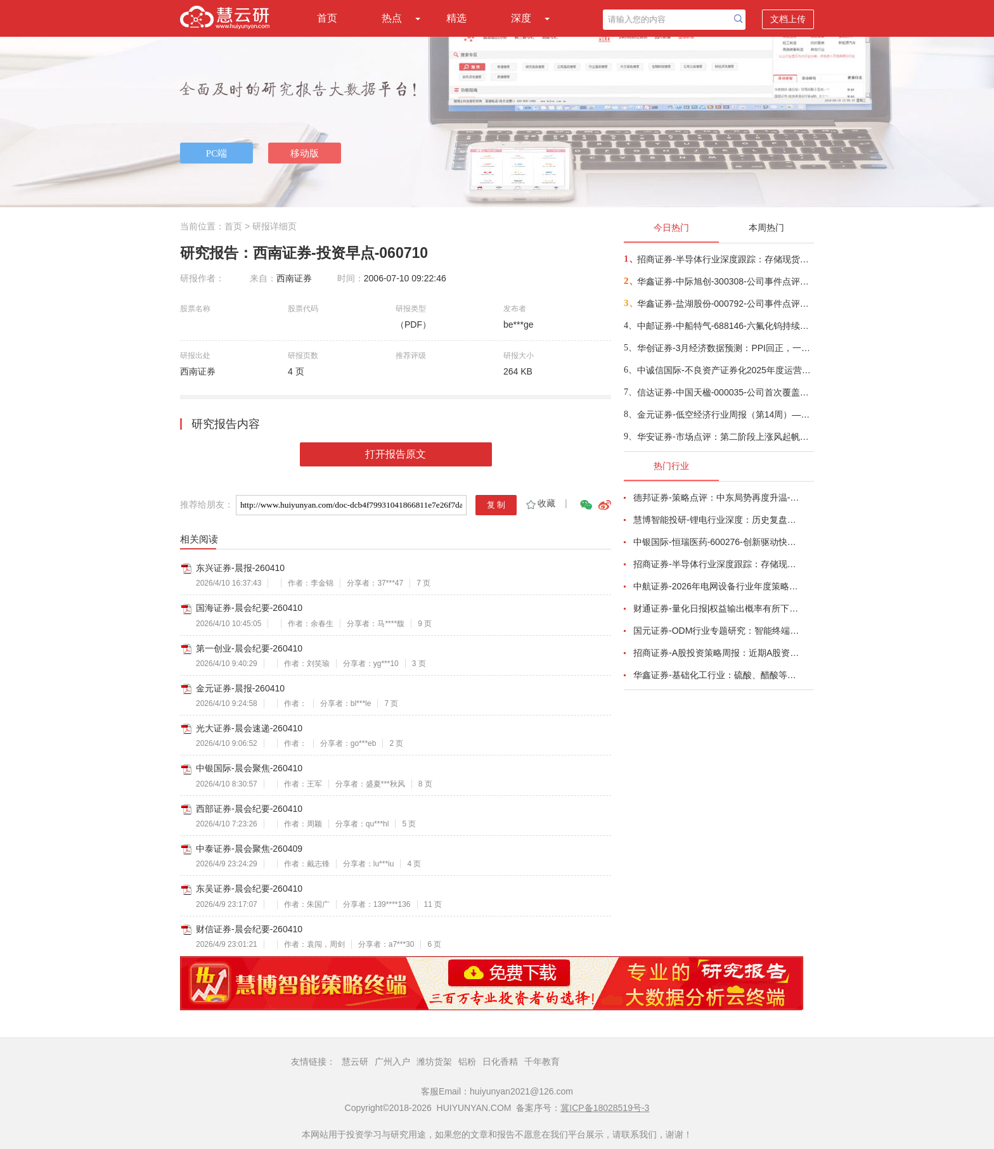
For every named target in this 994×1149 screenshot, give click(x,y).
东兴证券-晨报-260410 (240, 568)
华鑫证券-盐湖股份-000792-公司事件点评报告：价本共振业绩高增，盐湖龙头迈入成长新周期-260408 (725, 303)
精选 (456, 18)
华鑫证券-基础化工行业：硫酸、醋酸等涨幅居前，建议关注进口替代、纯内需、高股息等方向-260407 (716, 675)
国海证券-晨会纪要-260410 (249, 608)
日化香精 (500, 1061)
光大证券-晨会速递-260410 (249, 728)
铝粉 (467, 1061)
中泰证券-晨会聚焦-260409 (249, 849)
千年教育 (542, 1061)
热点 (392, 18)
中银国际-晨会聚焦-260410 (249, 768)
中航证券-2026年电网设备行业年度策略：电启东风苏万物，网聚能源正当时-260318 (716, 586)
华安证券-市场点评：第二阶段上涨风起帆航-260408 (725, 437)
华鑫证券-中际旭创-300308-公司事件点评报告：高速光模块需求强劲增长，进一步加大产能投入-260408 (725, 281)
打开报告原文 (395, 454)
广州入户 (392, 1061)
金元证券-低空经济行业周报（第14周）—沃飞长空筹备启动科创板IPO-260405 (725, 414)
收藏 (539, 503)
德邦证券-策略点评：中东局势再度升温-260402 (716, 497)
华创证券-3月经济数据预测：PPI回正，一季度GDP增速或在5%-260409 (725, 348)
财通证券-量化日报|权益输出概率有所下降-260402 (716, 608)
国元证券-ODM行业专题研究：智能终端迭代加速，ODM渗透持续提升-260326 (716, 631)
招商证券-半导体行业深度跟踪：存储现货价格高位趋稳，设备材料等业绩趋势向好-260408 (725, 259)
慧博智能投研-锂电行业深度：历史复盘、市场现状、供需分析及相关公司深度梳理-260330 (716, 520)
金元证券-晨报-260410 (240, 688)
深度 (521, 18)
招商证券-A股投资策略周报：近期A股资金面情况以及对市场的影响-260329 (716, 653)
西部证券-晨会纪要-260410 (249, 809)
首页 (327, 18)
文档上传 (788, 19)
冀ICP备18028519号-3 (604, 1108)
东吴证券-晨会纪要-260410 (249, 888)
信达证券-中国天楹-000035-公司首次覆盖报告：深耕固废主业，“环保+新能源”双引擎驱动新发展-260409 (725, 392)
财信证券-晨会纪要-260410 (249, 929)
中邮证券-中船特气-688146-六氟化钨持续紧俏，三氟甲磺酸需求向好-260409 (725, 326)
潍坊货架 (434, 1061)
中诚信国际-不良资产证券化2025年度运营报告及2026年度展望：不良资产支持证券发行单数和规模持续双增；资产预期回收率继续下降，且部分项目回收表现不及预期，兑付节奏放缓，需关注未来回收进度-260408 (725, 370)
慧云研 (355, 1061)
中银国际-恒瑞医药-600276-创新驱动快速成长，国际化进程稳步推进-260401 (716, 542)
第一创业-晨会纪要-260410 (249, 648)
